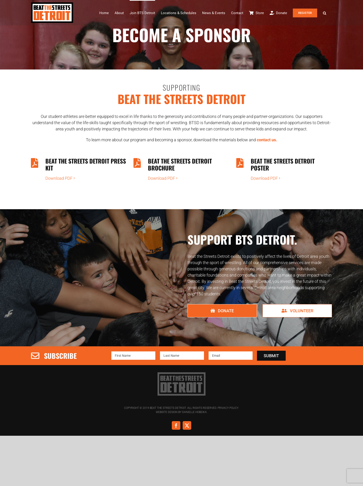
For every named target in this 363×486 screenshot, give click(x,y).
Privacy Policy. (228, 407)
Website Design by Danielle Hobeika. (181, 411)
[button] (324, 12)
